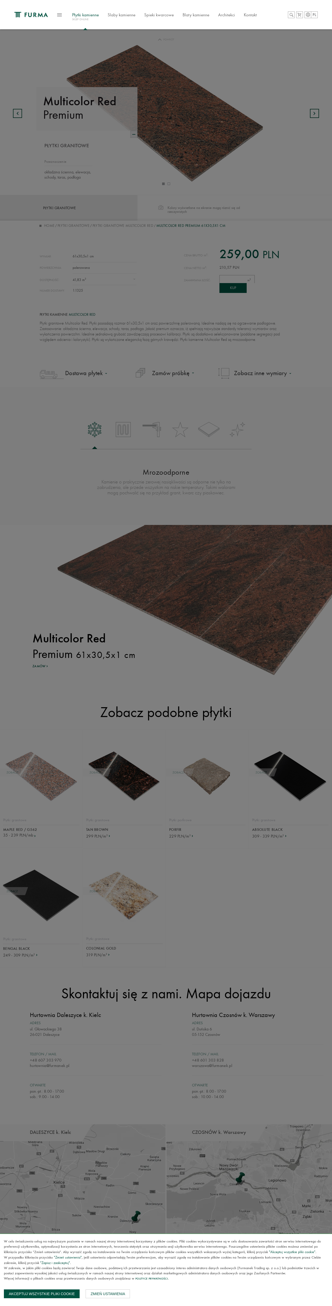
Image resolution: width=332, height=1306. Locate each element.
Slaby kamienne (138, 16)
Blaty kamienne (212, 16)
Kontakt (266, 16)
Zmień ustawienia (108, 1294)
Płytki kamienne (102, 19)
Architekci (243, 16)
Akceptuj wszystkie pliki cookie (42, 1294)
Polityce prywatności (151, 1278)
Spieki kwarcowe (175, 16)
